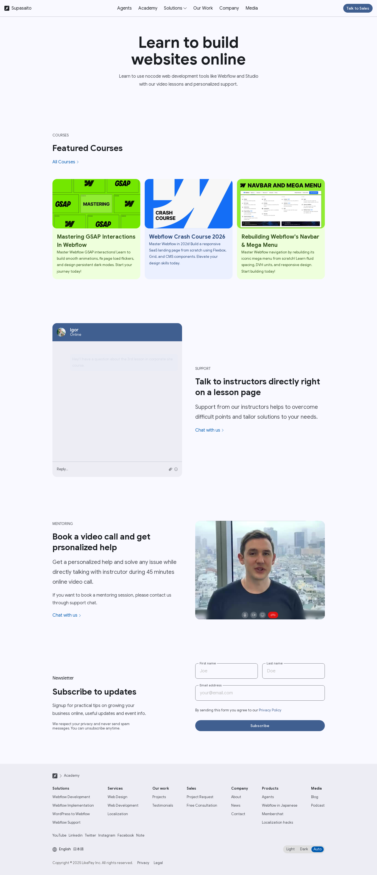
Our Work (203, 8)
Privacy (143, 863)
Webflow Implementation (73, 805)
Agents (124, 8)
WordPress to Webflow (71, 814)
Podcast (318, 805)
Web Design (117, 797)
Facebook (126, 835)
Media (251, 8)
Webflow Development (71, 797)
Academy (147, 8)
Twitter (90, 835)
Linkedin (76, 835)
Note (140, 835)
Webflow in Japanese (279, 805)
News (235, 805)
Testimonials (162, 805)
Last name (275, 663)
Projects (159, 797)
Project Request (200, 797)
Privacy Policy (270, 710)
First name (208, 663)
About (236, 797)
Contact (238, 814)
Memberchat (272, 814)
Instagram (106, 835)
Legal (158, 863)
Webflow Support (66, 822)
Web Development (123, 805)
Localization (118, 814)
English (65, 849)
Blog (314, 797)
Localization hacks (277, 822)
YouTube (59, 835)
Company (229, 8)
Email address (211, 685)
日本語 (78, 849)
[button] (175, 8)
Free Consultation (202, 805)
